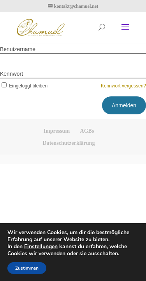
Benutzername (17, 49)
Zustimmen (27, 268)
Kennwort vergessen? (123, 86)
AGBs (87, 131)
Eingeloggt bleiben (23, 86)
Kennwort (11, 74)
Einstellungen (41, 246)
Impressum (57, 131)
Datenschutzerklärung (69, 143)
